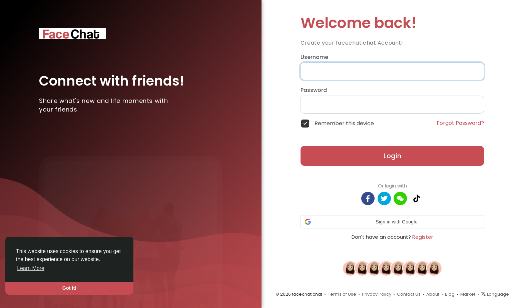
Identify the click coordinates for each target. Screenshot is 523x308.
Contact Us (409, 294)
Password (314, 90)
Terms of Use (342, 294)
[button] (392, 221)
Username (314, 57)
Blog (450, 294)
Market (467, 294)
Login (392, 155)
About (432, 294)
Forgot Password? (460, 123)
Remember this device (344, 123)
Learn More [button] (30, 268)
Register (422, 236)
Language (495, 294)
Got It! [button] (69, 288)
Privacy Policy (376, 294)
